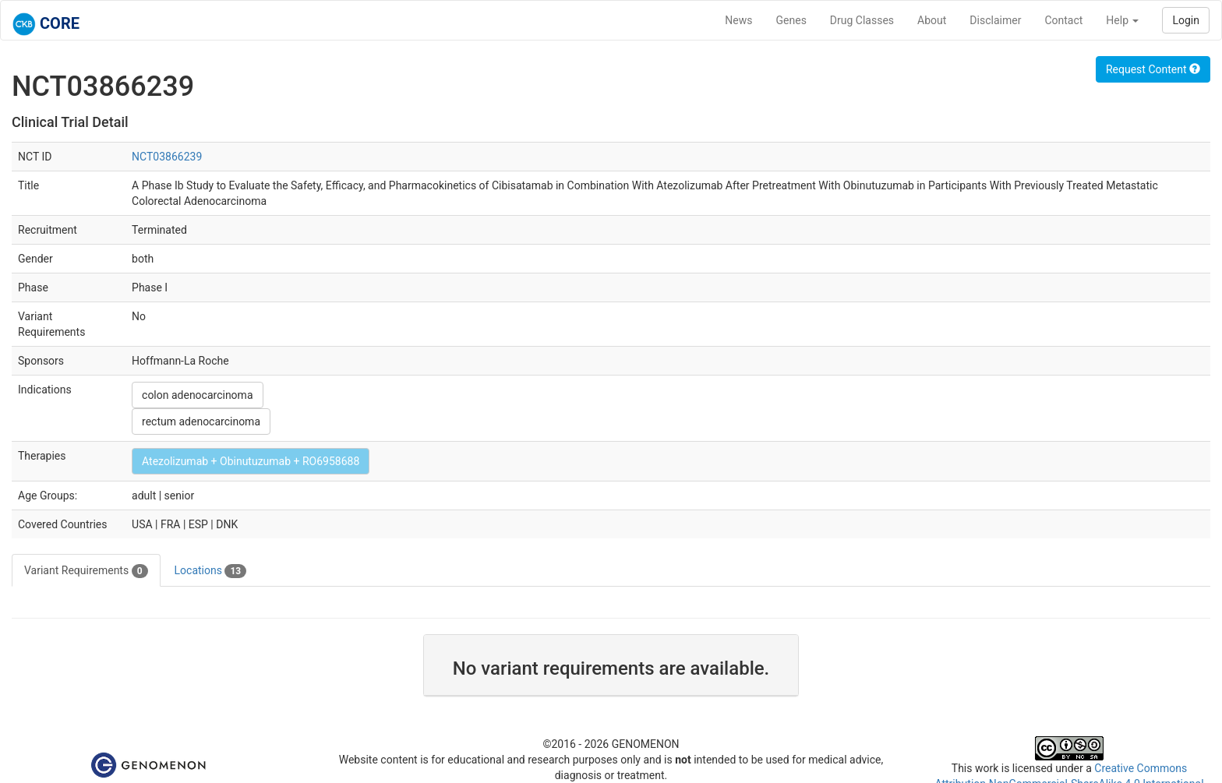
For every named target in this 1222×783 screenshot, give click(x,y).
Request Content (1153, 69)
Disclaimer (995, 20)
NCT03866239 (167, 156)
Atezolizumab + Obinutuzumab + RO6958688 (250, 461)
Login (1185, 20)
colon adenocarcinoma (197, 395)
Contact (1063, 20)
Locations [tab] (211, 571)
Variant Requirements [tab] (86, 571)
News (738, 20)
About (931, 20)
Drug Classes (862, 20)
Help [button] (1122, 20)
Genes (791, 20)
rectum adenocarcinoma (201, 421)
